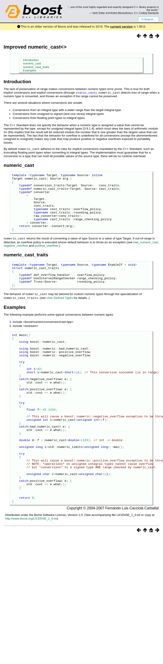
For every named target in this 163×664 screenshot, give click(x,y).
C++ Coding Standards (146, 13)
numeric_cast (32, 63)
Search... (148, 19)
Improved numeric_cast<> (35, 47)
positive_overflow (46, 256)
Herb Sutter (98, 13)
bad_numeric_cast (145, 253)
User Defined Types (59, 313)
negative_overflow (16, 256)
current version (121, 26)
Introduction (31, 60)
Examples (29, 70)
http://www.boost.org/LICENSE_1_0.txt (31, 567)
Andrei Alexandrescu (121, 13)
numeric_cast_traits (36, 67)
